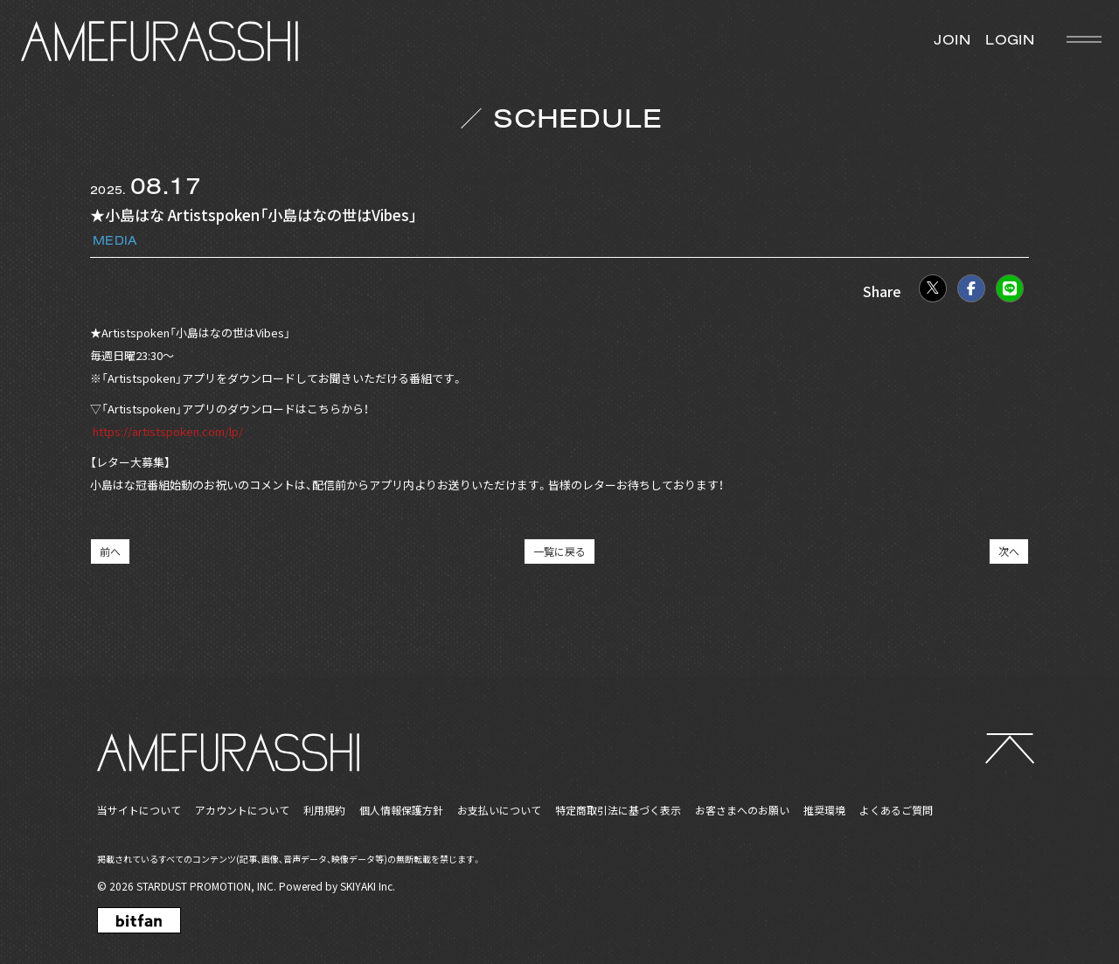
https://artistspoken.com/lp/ (166, 431)
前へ (110, 551)
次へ (1008, 551)
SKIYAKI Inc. (367, 885)
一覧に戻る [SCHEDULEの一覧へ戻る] (559, 551)
